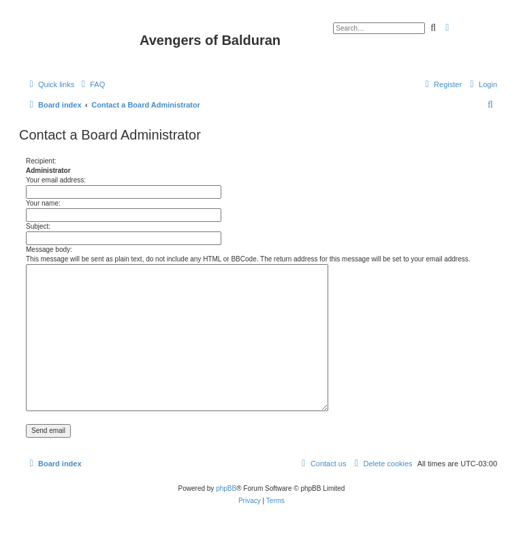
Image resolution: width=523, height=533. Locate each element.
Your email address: (56, 180)
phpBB (226, 488)
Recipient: (41, 161)
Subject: (38, 226)
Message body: (49, 249)
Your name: (43, 203)
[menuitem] (91, 84)
